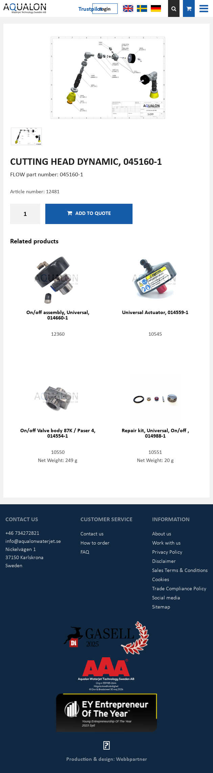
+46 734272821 (22, 532)
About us (161, 533)
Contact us (91, 533)
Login (105, 8)
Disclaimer (164, 561)
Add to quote (89, 213)
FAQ (84, 551)
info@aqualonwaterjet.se (33, 541)
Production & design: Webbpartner (106, 759)
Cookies (160, 579)
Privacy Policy (167, 551)
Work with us (166, 542)
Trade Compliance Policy (179, 588)
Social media (166, 597)
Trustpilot (90, 8)
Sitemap (161, 606)
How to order (95, 542)
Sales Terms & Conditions (180, 570)
